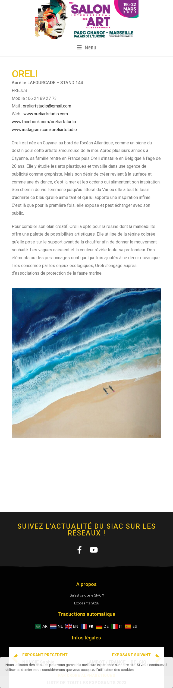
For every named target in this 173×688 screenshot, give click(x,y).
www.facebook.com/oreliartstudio (44, 121)
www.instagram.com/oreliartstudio (44, 129)
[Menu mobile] (86, 47)
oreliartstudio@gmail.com (47, 106)
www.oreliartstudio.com (45, 113)
